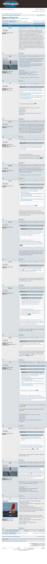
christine (23, 18)
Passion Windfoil (17, 15)
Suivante (43, 21)
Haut (3, 53)
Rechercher (42, 9)
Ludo (20, 18)
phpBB (19, 549)
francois (16, 18)
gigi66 (27, 77)
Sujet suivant (42, 23)
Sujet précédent (36, 23)
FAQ (37, 9)
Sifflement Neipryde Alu (10, 17)
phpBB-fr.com (26, 550)
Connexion (4, 9)
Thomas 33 (9, 18)
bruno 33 (27, 18)
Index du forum (5, 15)
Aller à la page (35, 21)
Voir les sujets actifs (18, 13)
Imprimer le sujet (6, 23)
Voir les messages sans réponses (8, 13)
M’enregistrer (11, 9)
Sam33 (13, 18)
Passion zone (10, 15)
